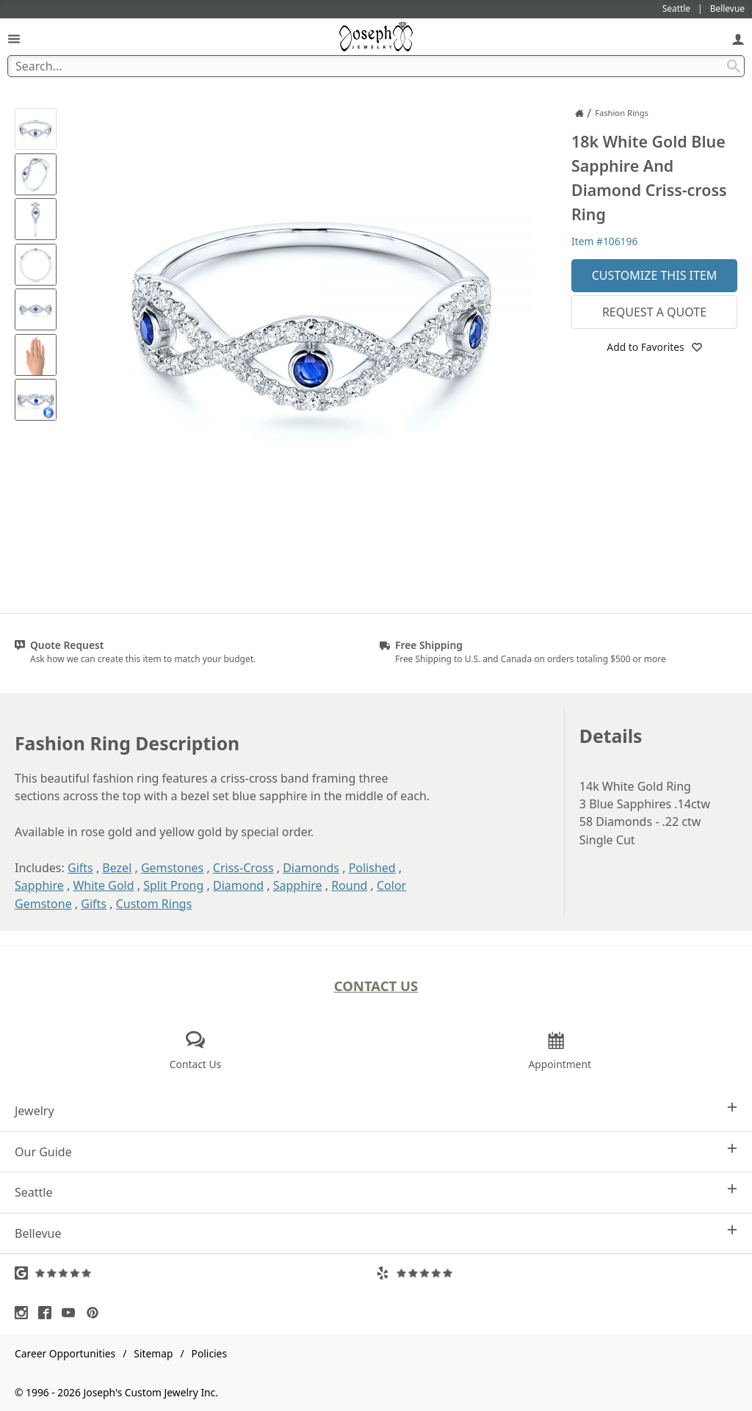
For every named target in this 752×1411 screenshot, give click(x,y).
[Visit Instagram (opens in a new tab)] (25, 1312)
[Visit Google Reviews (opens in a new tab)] (195, 1273)
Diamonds (311, 868)
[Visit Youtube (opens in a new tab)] (72, 1312)
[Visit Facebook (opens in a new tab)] (48, 1312)
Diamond (238, 885)
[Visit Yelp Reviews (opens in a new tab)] (556, 1273)
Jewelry (376, 1110)
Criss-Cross (243, 868)
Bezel (116, 868)
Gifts (80, 868)
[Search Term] (376, 66)
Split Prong (173, 885)
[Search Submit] (734, 66)
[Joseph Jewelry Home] (579, 113)
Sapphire (39, 885)
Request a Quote (654, 312)
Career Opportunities (65, 1353)
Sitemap (153, 1353)
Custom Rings (154, 904)
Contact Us (376, 985)
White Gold (103, 885)
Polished (372, 868)
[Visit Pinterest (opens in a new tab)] (96, 1312)
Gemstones (172, 868)
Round (349, 885)
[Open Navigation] (14, 38)
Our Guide (376, 1151)
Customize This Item (654, 275)
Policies (209, 1353)
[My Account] (738, 38)
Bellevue (376, 1233)
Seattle (376, 1191)
